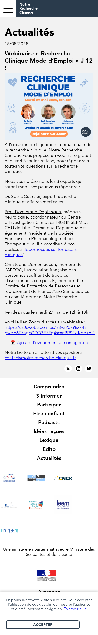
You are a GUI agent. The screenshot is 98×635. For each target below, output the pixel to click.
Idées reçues (49, 431)
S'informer (49, 396)
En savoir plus (75, 608)
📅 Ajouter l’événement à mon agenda (49, 342)
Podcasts (49, 422)
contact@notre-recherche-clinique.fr (40, 357)
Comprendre (49, 387)
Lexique (49, 440)
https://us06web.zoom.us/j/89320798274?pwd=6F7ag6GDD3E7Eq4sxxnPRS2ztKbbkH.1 (50, 330)
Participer (49, 405)
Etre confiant (49, 413)
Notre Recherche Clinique (28, 8)
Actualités (49, 458)
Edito (49, 449)
